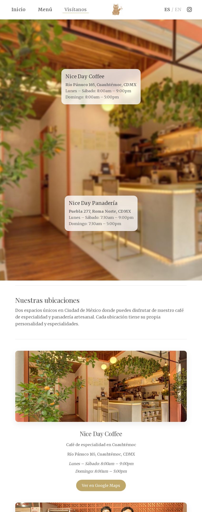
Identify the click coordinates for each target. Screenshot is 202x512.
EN (178, 9)
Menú (45, 9)
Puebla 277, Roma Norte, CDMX (100, 211)
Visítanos (75, 9)
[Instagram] (189, 9)
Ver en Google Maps (101, 485)
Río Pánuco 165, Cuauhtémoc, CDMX (101, 84)
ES (167, 9)
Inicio (18, 9)
